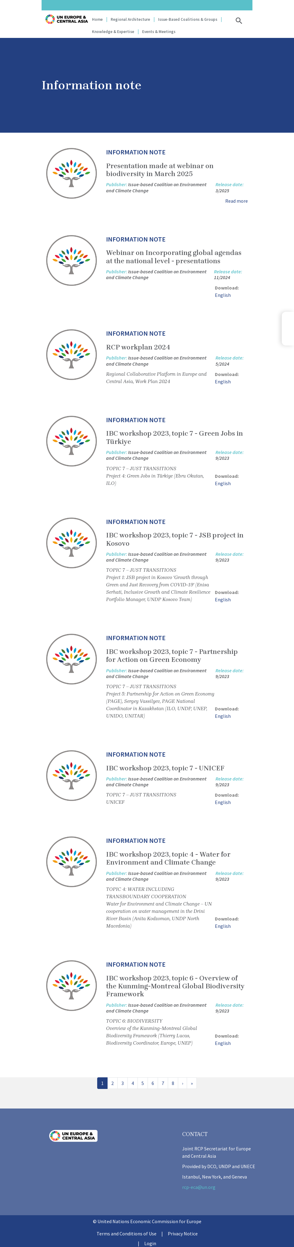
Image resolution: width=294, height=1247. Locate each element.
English (223, 295)
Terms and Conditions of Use (126, 1233)
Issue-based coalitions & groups (187, 19)
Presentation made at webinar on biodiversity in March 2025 (160, 170)
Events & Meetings (158, 31)
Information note (136, 152)
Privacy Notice (183, 1233)
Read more (236, 201)
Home (97, 19)
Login (150, 1243)
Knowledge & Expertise (113, 31)
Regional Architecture (130, 19)
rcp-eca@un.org (198, 1187)
